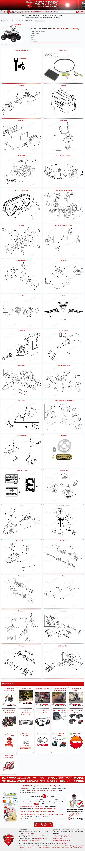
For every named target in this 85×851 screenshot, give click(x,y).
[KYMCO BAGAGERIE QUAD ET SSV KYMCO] (76, 718)
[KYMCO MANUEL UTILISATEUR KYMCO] (59, 742)
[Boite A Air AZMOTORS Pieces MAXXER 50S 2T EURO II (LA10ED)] (21, 136)
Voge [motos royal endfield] (66, 846)
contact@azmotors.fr (41, 838)
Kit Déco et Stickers (42, 734)
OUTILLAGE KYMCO (59, 710)
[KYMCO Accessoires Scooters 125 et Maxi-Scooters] (59, 699)
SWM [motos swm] (29, 847)
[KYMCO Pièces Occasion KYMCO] (26, 744)
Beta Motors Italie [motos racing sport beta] (48, 846)
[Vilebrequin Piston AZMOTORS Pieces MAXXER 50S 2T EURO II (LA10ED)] (63, 662)
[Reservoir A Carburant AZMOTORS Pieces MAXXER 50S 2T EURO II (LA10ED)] (63, 522)
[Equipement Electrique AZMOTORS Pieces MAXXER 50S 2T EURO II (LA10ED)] (63, 381)
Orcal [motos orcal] (34, 847)
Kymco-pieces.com (67, 847)
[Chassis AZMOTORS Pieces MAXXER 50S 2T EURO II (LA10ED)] (21, 241)
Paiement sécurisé (25, 788)
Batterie (32, 37)
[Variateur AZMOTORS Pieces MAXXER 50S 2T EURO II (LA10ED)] (21, 662)
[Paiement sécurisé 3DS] (10, 799)
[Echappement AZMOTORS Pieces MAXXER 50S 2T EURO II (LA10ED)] (63, 346)
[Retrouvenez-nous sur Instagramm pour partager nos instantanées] (45, 825)
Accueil (27, 12)
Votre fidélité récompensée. (28, 819)
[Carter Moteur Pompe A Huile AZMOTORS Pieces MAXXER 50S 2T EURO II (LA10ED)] (63, 206)
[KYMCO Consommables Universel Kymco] (9, 699)
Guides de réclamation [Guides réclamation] (40, 808)
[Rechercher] (77, 12)
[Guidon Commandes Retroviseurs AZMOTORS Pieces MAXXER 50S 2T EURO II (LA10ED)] (63, 416)
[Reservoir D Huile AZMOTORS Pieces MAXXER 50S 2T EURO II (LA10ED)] (21, 557)
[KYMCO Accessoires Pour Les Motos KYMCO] (76, 699)
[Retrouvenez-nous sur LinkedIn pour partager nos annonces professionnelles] (50, 825)
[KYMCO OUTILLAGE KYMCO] (59, 716)
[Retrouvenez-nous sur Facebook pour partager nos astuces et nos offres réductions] (36, 825)
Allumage (33, 35)
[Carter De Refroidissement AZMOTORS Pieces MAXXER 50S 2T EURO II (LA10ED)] (63, 171)
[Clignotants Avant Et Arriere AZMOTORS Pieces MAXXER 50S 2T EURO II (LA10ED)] (63, 241)
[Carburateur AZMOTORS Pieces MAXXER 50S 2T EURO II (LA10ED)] (63, 136)
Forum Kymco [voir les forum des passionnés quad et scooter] (56, 847)
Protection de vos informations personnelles (41, 790)
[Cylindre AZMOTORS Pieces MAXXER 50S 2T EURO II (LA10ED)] (21, 311)
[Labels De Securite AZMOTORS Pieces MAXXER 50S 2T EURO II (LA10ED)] (21, 487)
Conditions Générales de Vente (61, 840)
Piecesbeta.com (78, 847)
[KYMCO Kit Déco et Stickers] (42, 742)
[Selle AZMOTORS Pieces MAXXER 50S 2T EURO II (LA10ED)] (63, 592)
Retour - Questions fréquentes (61, 835)
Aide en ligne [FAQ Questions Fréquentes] (52, 808)
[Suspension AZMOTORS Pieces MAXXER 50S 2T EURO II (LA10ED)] (21, 627)
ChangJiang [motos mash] (73, 846)
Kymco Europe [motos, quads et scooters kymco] (59, 846)
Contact (46, 12)
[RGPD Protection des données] (75, 801)
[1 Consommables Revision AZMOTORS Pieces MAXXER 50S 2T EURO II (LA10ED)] (21, 66)
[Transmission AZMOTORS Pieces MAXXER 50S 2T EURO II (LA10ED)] (63, 627)
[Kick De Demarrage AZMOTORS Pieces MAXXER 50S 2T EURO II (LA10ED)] (21, 451)
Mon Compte (36, 12)
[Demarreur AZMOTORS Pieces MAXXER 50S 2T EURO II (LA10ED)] (21, 346)
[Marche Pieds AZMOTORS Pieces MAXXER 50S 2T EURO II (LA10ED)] (63, 487)
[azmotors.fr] (15, 12)
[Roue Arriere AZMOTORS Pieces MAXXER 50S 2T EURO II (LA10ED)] (63, 557)
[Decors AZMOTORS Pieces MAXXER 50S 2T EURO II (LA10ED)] (63, 311)
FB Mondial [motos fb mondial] (23, 847)
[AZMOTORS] (9, 766)
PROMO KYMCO (76, 734)
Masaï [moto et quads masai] (21, 849)
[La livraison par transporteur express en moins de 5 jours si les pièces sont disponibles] (10, 814)
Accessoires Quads (25, 689)
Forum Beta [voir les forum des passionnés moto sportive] (46, 847)
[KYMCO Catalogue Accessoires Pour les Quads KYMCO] (26, 697)
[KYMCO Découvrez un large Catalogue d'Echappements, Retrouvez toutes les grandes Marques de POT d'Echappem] (42, 720)
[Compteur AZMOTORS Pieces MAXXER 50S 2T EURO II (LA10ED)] (63, 276)
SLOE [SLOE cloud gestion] (26, 849)
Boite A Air (33, 39)
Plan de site (62, 843)
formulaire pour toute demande (31, 840)
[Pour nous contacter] (75, 815)
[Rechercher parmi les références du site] (67, 12)
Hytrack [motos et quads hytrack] (81, 846)
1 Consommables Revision (38, 31)
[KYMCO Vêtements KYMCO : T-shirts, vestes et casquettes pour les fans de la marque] (9, 742)
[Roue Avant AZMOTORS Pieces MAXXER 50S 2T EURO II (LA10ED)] (21, 590)
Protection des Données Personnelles (63, 837)
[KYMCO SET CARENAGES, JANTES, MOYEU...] (76, 742)
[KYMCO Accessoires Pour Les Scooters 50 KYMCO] (42, 699)
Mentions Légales (58, 838)
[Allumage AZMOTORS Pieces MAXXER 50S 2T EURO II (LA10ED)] (21, 101)
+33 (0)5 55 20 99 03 (30, 833)
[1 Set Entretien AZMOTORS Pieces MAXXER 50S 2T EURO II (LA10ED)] (63, 66)
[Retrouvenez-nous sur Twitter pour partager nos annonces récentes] (41, 825)
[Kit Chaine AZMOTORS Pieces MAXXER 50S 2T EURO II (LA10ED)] (63, 449)
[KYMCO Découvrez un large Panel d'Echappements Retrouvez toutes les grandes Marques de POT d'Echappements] (26, 722)
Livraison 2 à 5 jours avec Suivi (29, 800)
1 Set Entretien (34, 33)
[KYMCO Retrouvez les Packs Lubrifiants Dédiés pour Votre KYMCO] (9, 720)
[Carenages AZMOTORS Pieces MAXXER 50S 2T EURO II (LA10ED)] (21, 171)
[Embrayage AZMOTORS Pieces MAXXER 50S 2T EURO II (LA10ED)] (21, 381)
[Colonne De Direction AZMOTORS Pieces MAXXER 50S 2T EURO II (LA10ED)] (21, 276)
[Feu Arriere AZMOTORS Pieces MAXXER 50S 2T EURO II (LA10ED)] (21, 416)
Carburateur (33, 41)
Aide (53, 12)
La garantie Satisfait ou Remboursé (31, 807)
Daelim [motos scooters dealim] (40, 847)
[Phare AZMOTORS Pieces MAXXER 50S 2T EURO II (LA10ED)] (21, 522)
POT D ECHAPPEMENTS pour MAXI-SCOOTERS (25, 712)
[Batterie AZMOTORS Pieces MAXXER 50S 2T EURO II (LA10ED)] (63, 101)
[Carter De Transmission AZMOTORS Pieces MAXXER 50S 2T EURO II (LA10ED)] (21, 206)
